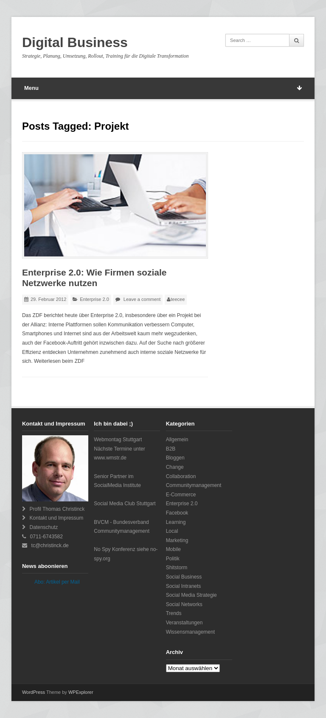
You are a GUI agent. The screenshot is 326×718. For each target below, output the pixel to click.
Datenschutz (44, 527)
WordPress (33, 692)
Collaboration (181, 476)
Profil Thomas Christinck (57, 509)
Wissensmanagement (190, 632)
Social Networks (184, 604)
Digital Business (75, 42)
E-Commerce (181, 495)
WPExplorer (80, 692)
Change (175, 467)
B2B (171, 449)
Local (172, 531)
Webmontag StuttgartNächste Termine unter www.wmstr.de (119, 449)
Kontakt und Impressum (57, 518)
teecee (178, 299)
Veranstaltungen (184, 623)
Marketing (177, 540)
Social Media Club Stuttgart (124, 503)
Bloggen (175, 458)
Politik (173, 559)
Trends (174, 613)
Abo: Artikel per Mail (57, 582)
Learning (176, 522)
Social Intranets (183, 586)
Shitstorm (177, 568)
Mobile (173, 549)
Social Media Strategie (191, 595)
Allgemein (177, 439)
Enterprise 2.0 (94, 299)
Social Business (184, 577)
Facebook (177, 513)
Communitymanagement (194, 485)
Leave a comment (142, 299)
